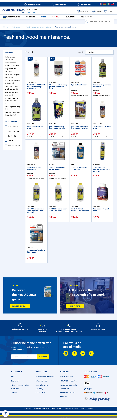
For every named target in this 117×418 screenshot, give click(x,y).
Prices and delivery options (45, 377)
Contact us (15, 389)
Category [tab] (9, 54)
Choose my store (31, 12)
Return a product (42, 381)
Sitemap (14, 392)
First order (15, 381)
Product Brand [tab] (11, 123)
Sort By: (81, 53)
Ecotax (83, 408)
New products (82, 17)
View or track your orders (20, 385)
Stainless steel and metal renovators (11, 102)
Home (5, 28)
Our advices (67, 17)
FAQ (12, 377)
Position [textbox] (91, 54)
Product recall (40, 392)
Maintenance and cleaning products (38, 28)
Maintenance (17, 28)
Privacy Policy (56, 408)
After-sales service (42, 385)
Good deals (54, 17)
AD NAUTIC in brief (66, 377)
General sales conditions (41, 408)
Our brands (32, 17)
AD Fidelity (39, 389)
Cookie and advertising (71, 408)
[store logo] (11, 10)
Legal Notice (27, 408)
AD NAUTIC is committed (68, 381)
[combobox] (99, 22)
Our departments (13, 17)
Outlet (43, 17)
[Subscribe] (43, 356)
